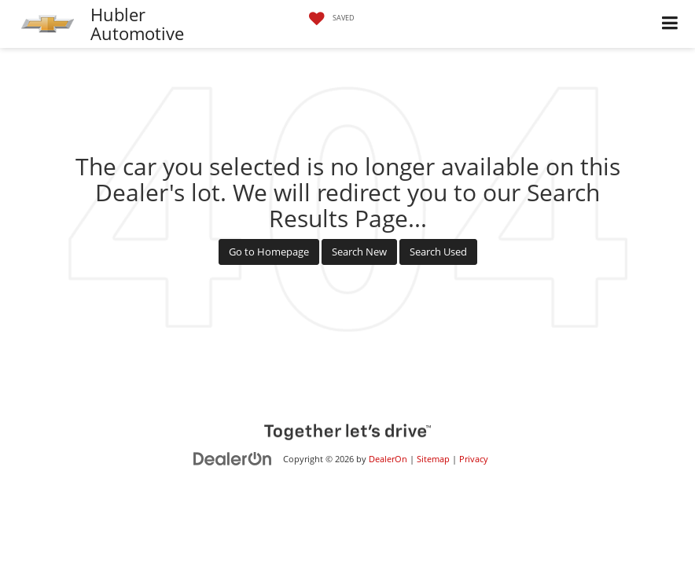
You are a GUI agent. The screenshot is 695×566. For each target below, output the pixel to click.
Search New (359, 251)
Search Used (438, 251)
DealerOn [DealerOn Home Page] (388, 459)
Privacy (473, 459)
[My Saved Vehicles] (328, 19)
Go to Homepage (269, 251)
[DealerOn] (233, 458)
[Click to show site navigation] (670, 24)
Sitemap (433, 459)
